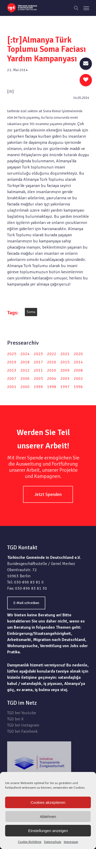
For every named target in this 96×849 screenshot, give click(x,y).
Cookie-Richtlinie (29, 842)
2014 (78, 362)
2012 (25, 370)
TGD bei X (15, 719)
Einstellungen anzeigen (48, 830)
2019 (11, 362)
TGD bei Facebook (22, 731)
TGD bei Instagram (23, 725)
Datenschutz (52, 842)
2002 (78, 378)
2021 (65, 353)
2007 (11, 378)
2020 (78, 353)
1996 (78, 386)
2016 (51, 362)
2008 (78, 370)
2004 (51, 378)
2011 (38, 370)
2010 (51, 370)
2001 (11, 386)
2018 (25, 362)
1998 (51, 386)
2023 (38, 353)
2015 (65, 362)
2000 (25, 386)
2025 (11, 353)
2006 (25, 378)
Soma (31, 312)
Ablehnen (48, 816)
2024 (25, 353)
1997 (65, 386)
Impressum (71, 842)
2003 (65, 378)
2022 (51, 353)
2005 (38, 378)
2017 (38, 362)
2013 (11, 370)
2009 (65, 370)
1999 (38, 386)
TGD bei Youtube (21, 712)
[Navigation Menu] (86, 8)
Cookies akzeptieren (48, 802)
